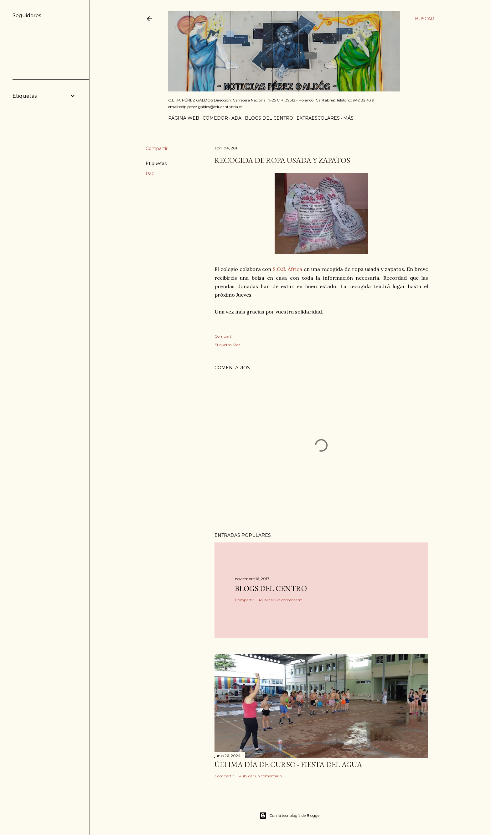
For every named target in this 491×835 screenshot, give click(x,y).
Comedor (215, 118)
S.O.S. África (287, 269)
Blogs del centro (269, 118)
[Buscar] (424, 18)
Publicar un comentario (280, 600)
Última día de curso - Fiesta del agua (288, 764)
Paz (150, 173)
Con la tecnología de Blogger (290, 815)
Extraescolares (318, 118)
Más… (349, 118)
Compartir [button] (157, 148)
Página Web (183, 118)
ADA (236, 118)
